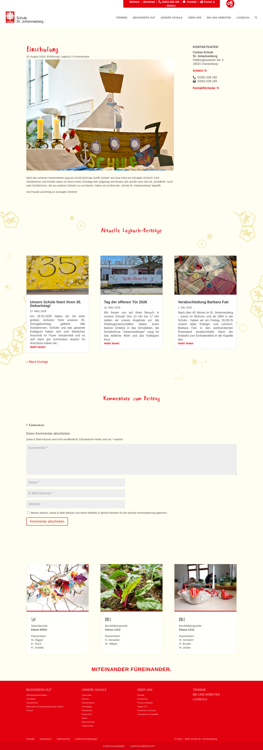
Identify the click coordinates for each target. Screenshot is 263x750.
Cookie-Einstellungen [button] (86, 739)
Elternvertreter (88, 722)
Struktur (85, 699)
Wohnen (134, 1)
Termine (199, 689)
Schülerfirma (32, 703)
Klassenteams (88, 703)
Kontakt (190, 1)
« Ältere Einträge (37, 361)
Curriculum (87, 695)
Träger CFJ (142, 706)
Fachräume (87, 710)
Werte (84, 718)
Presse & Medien (145, 703)
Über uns (145, 689)
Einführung (53, 56)
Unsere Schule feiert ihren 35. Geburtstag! (55, 304)
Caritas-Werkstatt (142, 746)
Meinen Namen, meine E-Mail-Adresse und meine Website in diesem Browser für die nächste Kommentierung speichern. (99, 512)
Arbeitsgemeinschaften (36, 695)
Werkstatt (149, 1)
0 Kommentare (81, 56)
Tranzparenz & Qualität (147, 714)
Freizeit (29, 710)
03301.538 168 (169, 1)
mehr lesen (37, 347)
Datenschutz (63, 739)
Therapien (30, 699)
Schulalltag (87, 706)
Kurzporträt (142, 699)
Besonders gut (39, 689)
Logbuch (65, 56)
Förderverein (87, 726)
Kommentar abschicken (47, 521)
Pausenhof (87, 714)
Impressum (46, 739)
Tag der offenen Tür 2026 (125, 302)
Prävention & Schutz (146, 710)
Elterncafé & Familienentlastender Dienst (44, 706)
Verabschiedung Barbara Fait (203, 302)
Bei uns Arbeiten (206, 694)
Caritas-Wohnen (114, 746)
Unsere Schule (94, 689)
